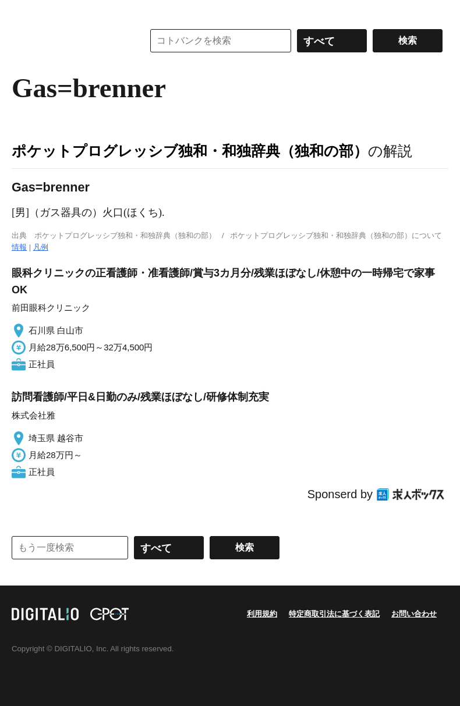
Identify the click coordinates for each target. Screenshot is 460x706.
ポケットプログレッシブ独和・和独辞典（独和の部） (190, 151)
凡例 (40, 247)
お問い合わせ (414, 613)
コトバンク (69, 40)
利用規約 (262, 613)
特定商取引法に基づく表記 (334, 613)
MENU (23, 11)
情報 (19, 247)
